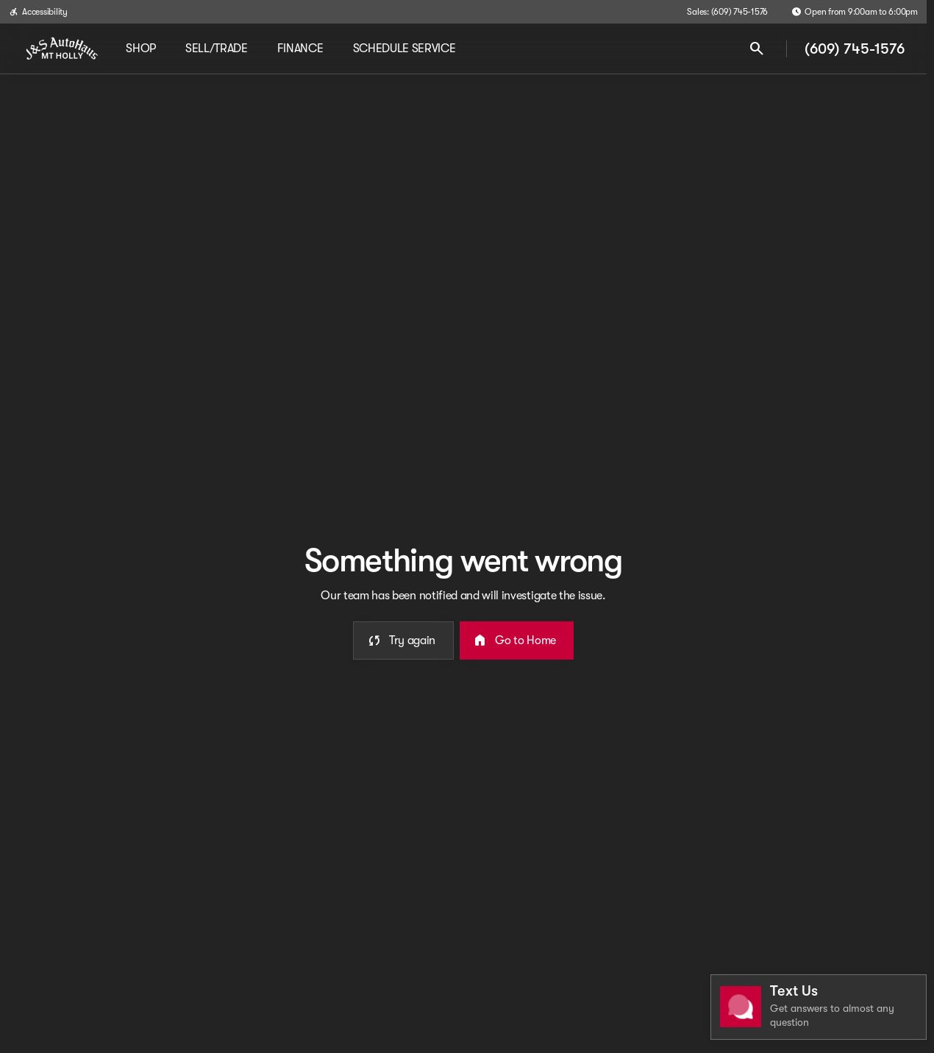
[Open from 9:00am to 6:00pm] (854, 12)
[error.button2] (517, 640)
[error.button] (403, 640)
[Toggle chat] (818, 1007)
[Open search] (757, 48)
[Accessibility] (38, 12)
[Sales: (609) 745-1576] (727, 12)
